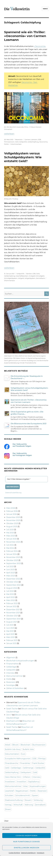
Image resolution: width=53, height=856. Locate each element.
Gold (35, 772)
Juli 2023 (10, 566)
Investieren (10, 782)
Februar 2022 (12, 603)
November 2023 (13, 557)
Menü (45, 9)
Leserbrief (9, 791)
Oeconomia (43, 142)
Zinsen (8, 809)
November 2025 (13, 520)
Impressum (40, 853)
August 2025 (11, 526)
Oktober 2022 (12, 582)
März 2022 (10, 600)
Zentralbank (40, 278)
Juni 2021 (10, 628)
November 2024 (13, 542)
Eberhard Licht (12, 721)
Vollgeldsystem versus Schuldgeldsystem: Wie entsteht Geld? (23, 157)
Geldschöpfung (33, 142)
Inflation (26, 777)
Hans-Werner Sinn (13, 777)
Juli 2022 (10, 591)
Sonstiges (10, 685)
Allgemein (10, 658)
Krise (25, 786)
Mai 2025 (10, 533)
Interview (10, 673)
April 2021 (10, 634)
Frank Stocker (38, 763)
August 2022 (11, 588)
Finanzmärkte (12, 664)
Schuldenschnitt (22, 795)
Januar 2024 (11, 554)
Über (6, 821)
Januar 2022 (11, 606)
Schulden (9, 795)
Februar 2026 (12, 511)
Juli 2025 (10, 530)
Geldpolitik (23, 142)
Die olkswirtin (17, 9)
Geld (16, 142)
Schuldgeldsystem (10, 278)
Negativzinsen (22, 791)
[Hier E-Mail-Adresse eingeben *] (26, 479)
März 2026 (10, 508)
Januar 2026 (11, 514)
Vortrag (8, 805)
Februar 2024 (12, 551)
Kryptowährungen (38, 786)
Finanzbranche (11, 763)
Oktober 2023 (12, 560)
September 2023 (13, 563)
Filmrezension (9, 142)
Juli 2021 (9, 625)
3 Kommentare (9, 280)
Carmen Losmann (31, 139)
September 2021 (13, 619)
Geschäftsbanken (22, 276)
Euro (23, 754)
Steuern (28, 800)
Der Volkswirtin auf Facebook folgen (22, 445)
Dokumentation (12, 754)
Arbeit (7, 745)
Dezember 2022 (13, 579)
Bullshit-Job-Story (13, 749)
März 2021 (10, 637)
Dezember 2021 (13, 610)
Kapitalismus (34, 782)
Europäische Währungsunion (18, 759)
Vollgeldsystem (30, 278)
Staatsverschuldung (14, 800)
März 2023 (10, 576)
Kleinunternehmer (14, 676)
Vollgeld (21, 278)
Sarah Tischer (12, 709)
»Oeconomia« (40, 46)
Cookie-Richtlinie (14, 853)
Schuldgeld (40, 276)
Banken (29, 273)
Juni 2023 (10, 570)
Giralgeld (32, 276)
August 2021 (11, 622)
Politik (6, 144)
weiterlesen (9, 134)
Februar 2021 (11, 640)
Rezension (19, 139)
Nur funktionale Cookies (26, 842)
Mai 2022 (10, 594)
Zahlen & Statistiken (15, 688)
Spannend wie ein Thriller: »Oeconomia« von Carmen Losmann (25, 36)
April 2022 (10, 597)
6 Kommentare (16, 144)
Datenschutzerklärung (28, 853)
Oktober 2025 (12, 523)
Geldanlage (11, 667)
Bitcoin (15, 745)
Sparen (35, 795)
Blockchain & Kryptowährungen (20, 661)
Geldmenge (28, 768)
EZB (39, 139)
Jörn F (9, 715)
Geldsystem (26, 772)
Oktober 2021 (12, 616)
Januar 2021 (11, 643)
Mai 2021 (10, 631)
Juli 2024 (10, 545)
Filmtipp (42, 759)
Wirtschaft (18, 805)
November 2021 (13, 613)
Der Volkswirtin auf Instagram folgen (22, 454)
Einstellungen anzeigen (26, 848)
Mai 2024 (10, 548)
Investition (21, 782)
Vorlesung (38, 800)
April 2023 (10, 573)
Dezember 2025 (13, 517)
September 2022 (13, 585)
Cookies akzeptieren (26, 835)
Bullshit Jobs (28, 749)
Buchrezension (39, 745)
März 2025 (10, 536)
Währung (29, 805)
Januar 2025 (11, 539)
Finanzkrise (25, 763)
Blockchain (25, 745)
